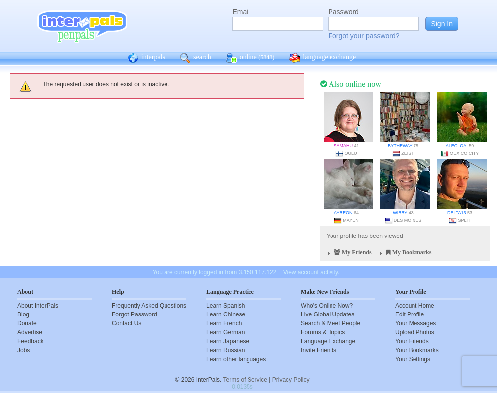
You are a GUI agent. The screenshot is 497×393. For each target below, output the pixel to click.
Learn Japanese (227, 341)
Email (240, 12)
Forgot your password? (363, 36)
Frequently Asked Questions (149, 305)
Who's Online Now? (327, 305)
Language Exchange (328, 341)
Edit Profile (409, 314)
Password (343, 12)
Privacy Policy (291, 379)
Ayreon (343, 212)
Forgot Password (134, 314)
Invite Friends (318, 350)
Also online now (350, 84)
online (250, 58)
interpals (146, 58)
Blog (23, 314)
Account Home (414, 305)
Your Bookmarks (417, 350)
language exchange (322, 58)
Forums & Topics (323, 332)
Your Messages (415, 323)
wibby (400, 212)
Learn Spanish (225, 305)
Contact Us (126, 323)
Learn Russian (225, 350)
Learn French (224, 323)
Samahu (343, 145)
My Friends (348, 254)
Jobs (23, 350)
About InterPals (37, 305)
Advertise (29, 332)
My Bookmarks (404, 254)
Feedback (30, 341)
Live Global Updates (327, 314)
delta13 (456, 212)
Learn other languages (236, 359)
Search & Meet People (330, 323)
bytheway (400, 145)
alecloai (457, 145)
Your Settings (412, 359)
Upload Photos (414, 332)
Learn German (225, 332)
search (195, 58)
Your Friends (412, 341)
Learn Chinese (225, 314)
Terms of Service (245, 379)
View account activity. (311, 272)
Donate (27, 323)
